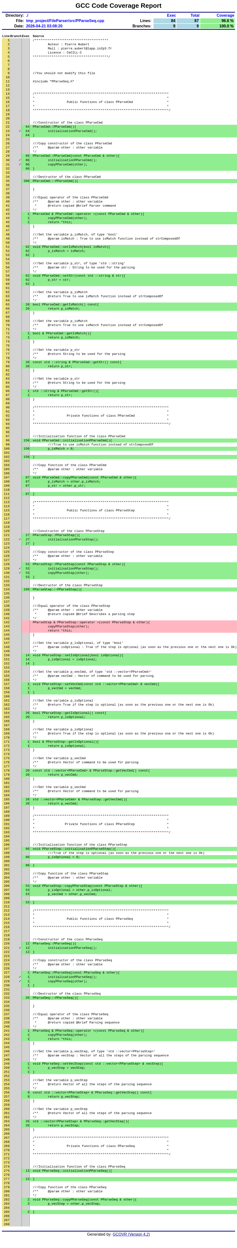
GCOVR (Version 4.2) (131, 1239)
